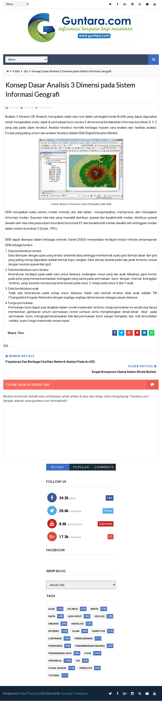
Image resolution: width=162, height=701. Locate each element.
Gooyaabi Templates (74, 694)
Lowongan (55, 639)
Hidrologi (77, 624)
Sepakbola (55, 661)
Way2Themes (29, 694)
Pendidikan (55, 646)
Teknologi (85, 668)
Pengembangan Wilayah (90, 646)
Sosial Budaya (57, 668)
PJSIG (16, 71)
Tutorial (53, 676)
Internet (53, 631)
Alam (51, 609)
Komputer (98, 631)
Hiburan (53, 624)
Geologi (99, 616)
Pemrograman (83, 639)
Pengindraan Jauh (60, 653)
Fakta (51, 616)
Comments (104, 467)
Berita (94, 609)
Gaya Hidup (75, 616)
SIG (26, 71)
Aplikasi (73, 609)
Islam (75, 631)
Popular (81, 467)
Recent (58, 467)
